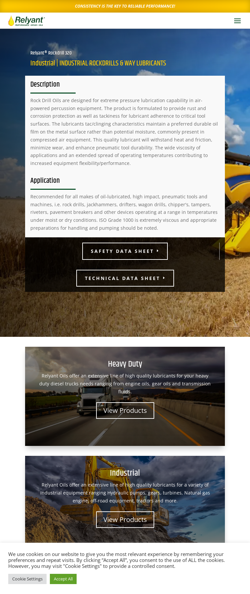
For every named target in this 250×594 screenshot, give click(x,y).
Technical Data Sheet (122, 278)
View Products (125, 410)
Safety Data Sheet (122, 251)
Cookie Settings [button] (27, 579)
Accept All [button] (63, 579)
